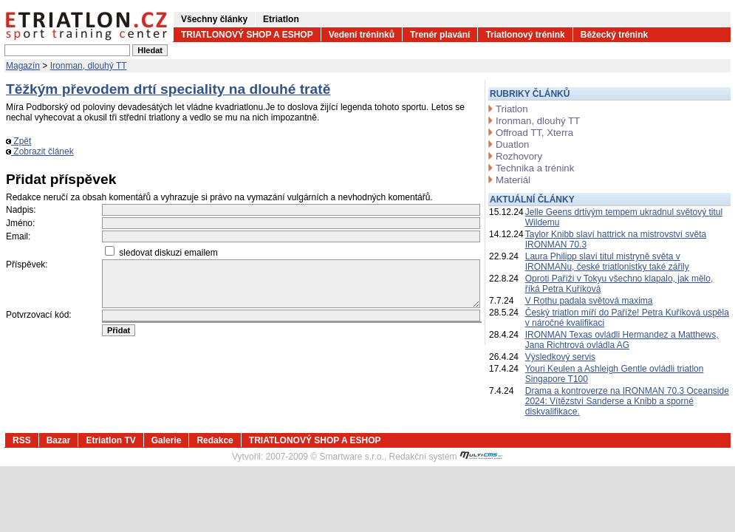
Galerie (166, 440)
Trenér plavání (440, 35)
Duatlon (512, 144)
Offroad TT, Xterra (534, 132)
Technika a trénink (535, 168)
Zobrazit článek (40, 151)
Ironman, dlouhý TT (88, 66)
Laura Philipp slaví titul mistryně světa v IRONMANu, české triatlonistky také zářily (607, 261)
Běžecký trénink (614, 35)
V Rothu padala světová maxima (589, 301)
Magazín (23, 66)
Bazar (59, 440)
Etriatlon (281, 19)
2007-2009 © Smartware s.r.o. (325, 456)
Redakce (214, 440)
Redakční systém (446, 456)
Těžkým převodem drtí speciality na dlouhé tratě (168, 89)
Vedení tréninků (361, 35)
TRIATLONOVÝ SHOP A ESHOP (247, 35)
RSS (22, 440)
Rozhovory (519, 156)
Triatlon (511, 109)
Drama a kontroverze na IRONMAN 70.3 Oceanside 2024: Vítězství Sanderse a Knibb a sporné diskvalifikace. (627, 401)
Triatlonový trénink (524, 35)
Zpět (18, 141)
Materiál (513, 179)
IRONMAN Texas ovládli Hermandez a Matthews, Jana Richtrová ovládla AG (622, 340)
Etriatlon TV (110, 440)
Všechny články (214, 19)
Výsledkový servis (560, 357)
